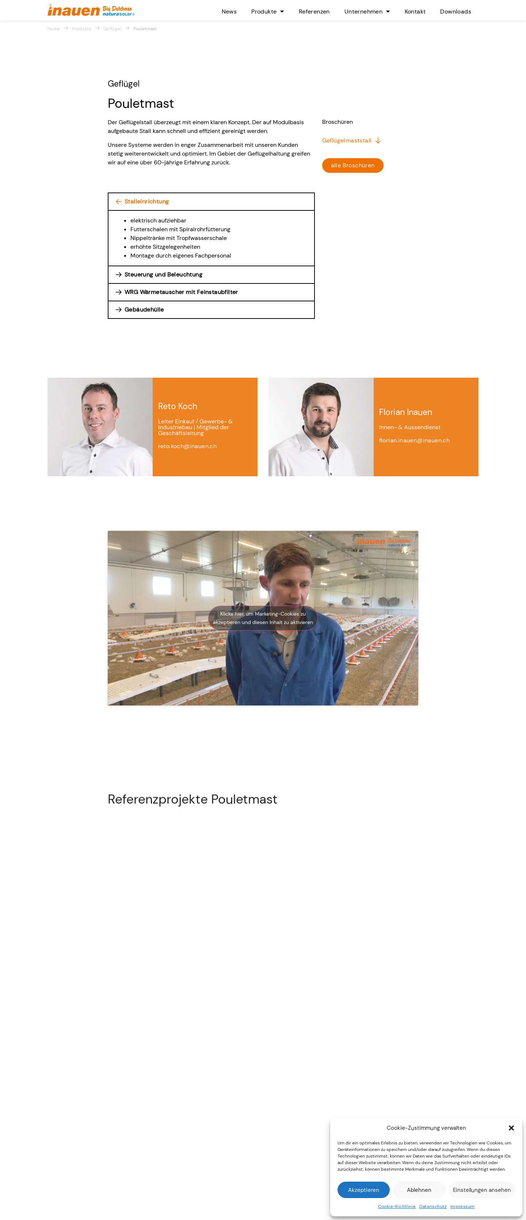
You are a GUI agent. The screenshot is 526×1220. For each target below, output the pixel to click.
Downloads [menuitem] (455, 11)
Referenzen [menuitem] (314, 11)
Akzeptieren (363, 1190)
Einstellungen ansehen (482, 1190)
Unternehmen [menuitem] (367, 11)
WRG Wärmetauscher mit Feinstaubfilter (181, 292)
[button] (511, 1128)
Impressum (462, 1206)
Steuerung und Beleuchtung (163, 274)
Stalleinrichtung (147, 201)
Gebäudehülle (144, 309)
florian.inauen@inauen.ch (414, 514)
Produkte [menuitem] (267, 11)
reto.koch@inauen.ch (187, 520)
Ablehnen (419, 1190)
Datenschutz (432, 1206)
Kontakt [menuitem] (415, 11)
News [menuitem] (229, 11)
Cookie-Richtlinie (397, 1206)
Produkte (82, 29)
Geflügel (112, 29)
